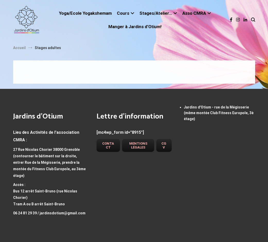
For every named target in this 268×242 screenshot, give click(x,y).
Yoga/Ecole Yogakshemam (85, 13)
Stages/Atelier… (156, 13)
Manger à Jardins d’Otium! (135, 26)
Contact (108, 145)
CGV (163, 145)
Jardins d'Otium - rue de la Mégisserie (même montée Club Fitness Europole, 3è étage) (219, 113)
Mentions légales (138, 145)
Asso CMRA (194, 13)
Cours (123, 13)
